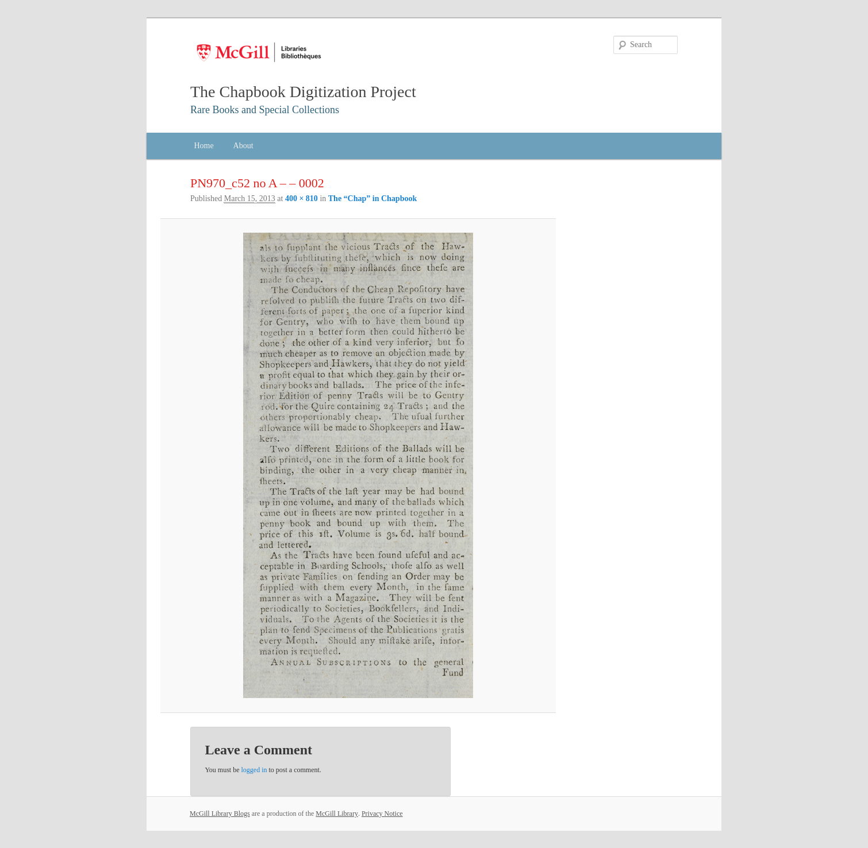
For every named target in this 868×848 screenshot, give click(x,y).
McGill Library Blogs (220, 814)
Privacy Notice (382, 814)
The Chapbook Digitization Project (303, 92)
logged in (254, 770)
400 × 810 (301, 198)
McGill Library (337, 814)
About (243, 145)
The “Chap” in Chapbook (372, 198)
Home (203, 145)
